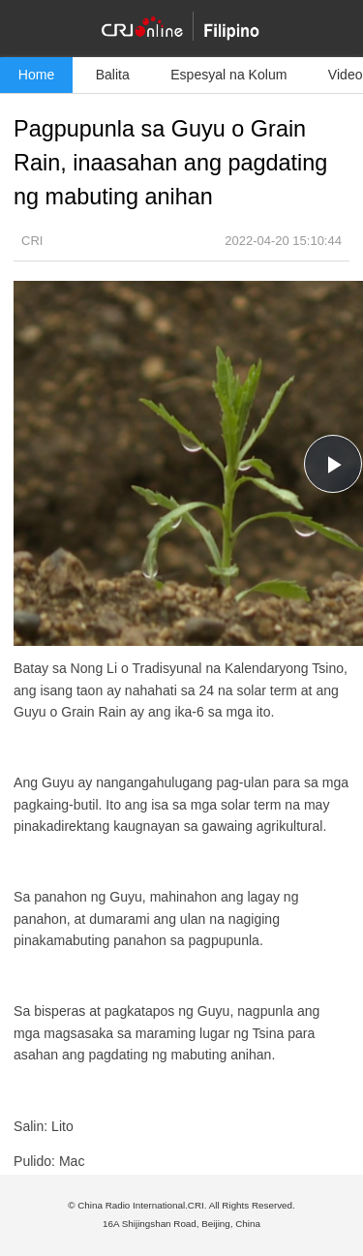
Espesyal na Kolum (228, 74)
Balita (113, 74)
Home (36, 74)
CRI (32, 240)
